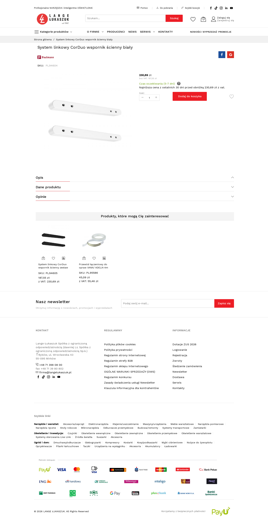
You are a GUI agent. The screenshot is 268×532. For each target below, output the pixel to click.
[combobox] (125, 18)
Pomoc (142, 7)
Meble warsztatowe (182, 424)
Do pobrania (164, 7)
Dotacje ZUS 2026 (184, 344)
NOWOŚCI (196, 31)
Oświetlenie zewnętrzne (129, 433)
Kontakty (178, 388)
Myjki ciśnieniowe (172, 442)
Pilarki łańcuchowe (67, 446)
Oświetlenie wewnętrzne (95, 433)
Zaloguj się (223, 17)
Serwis (176, 382)
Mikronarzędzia (90, 427)
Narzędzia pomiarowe (211, 424)
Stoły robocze (68, 427)
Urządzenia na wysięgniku (110, 446)
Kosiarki (128, 442)
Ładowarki (170, 446)
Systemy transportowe (175, 427)
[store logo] (53, 19)
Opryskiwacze (44, 446)
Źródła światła (83, 437)
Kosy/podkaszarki (147, 442)
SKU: (41, 273)
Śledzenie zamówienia (187, 366)
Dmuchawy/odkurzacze (67, 442)
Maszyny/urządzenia (154, 424)
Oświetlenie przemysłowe (162, 433)
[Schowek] (193, 19)
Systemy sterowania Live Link (53, 437)
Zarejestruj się (225, 20)
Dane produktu (48, 187)
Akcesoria (116, 437)
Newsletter (179, 371)
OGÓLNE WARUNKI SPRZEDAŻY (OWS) (129, 371)
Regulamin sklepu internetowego (126, 366)
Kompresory (112, 442)
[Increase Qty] (156, 97)
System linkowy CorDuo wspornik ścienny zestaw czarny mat (53, 267)
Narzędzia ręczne (46, 427)
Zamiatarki (199, 427)
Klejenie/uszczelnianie (126, 424)
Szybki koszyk (190, 7)
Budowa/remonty (148, 427)
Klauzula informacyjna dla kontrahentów (131, 388)
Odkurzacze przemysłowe (118, 427)
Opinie (41, 197)
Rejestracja (179, 355)
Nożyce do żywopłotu (199, 442)
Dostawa (178, 377)
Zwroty (177, 360)
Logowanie (179, 349)
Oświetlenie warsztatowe (196, 433)
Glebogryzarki (93, 442)
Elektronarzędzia (98, 424)
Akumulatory (152, 446)
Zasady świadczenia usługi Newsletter (129, 382)
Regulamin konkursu (117, 377)
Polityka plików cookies (120, 344)
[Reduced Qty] (142, 97)
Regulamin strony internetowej (125, 355)
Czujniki (72, 433)
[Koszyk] (203, 19)
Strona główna (43, 39)
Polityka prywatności (118, 349)
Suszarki (101, 437)
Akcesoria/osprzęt (73, 424)
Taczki (86, 446)
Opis (39, 177)
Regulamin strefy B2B (118, 360)
